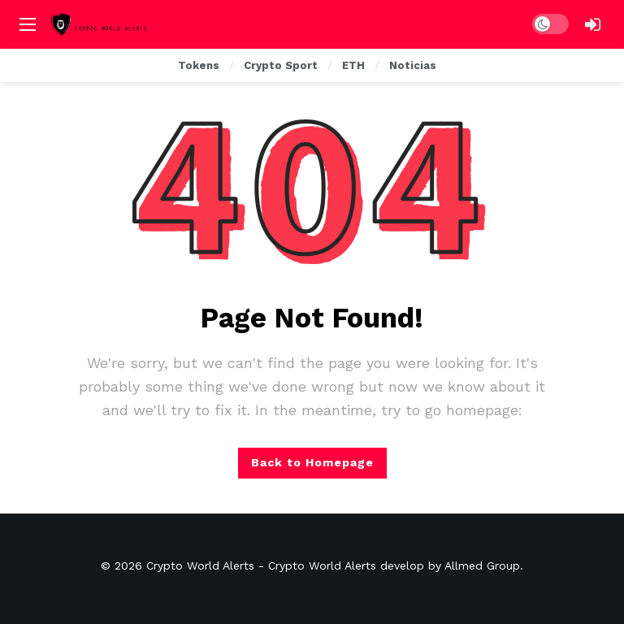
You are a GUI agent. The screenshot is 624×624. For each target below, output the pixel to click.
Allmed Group (482, 565)
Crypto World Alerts (200, 565)
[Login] (592, 24)
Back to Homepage (312, 462)
